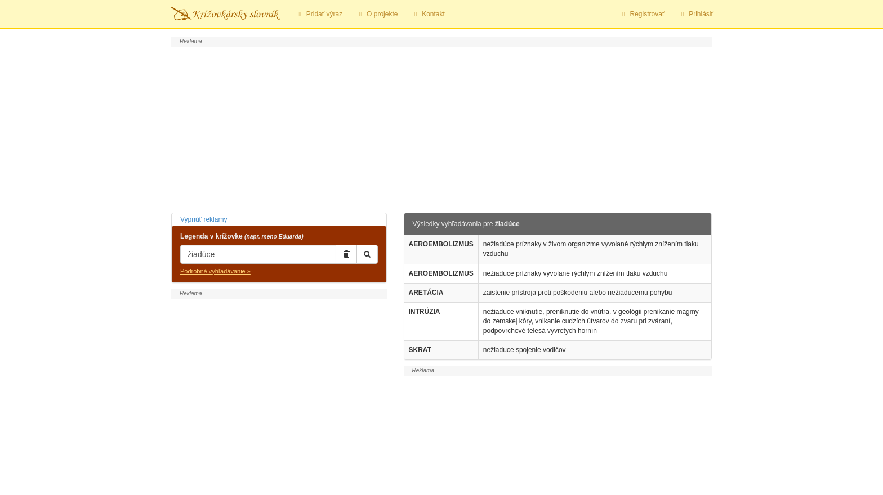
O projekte (377, 14)
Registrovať (642, 14)
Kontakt (427, 14)
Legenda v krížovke (242, 236)
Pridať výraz (319, 14)
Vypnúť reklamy (203, 219)
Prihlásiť (695, 14)
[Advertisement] (441, 128)
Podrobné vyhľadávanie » (215, 271)
